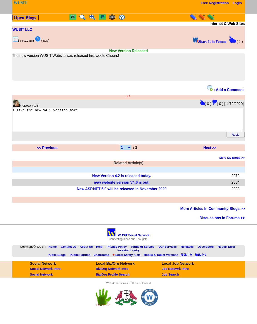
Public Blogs (57, 259)
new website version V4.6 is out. (122, 186)
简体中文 (186, 259)
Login (237, 3)
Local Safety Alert (126, 259)
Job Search (170, 278)
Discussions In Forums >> (222, 222)
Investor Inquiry (128, 254)
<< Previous (47, 152)
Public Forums (80, 259)
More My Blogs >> (232, 161)
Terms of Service (142, 250)
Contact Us (69, 250)
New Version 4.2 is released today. (121, 180)
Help (99, 250)
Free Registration (215, 3)
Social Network (41, 278)
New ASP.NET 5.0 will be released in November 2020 (122, 193)
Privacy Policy (117, 250)
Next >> (210, 152)
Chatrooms (101, 259)
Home (52, 250)
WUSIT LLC (22, 29)
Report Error (226, 250)
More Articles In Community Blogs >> (212, 213)
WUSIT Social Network (128, 239)
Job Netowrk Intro (175, 273)
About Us (86, 250)
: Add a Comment (225, 88)
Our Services (167, 250)
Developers (206, 250)
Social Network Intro (45, 273)
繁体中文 (201, 259)
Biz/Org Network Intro (112, 273)
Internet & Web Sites (227, 24)
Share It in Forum (209, 41)
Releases (187, 250)
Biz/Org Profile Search (112, 278)
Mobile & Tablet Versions (160, 259)
